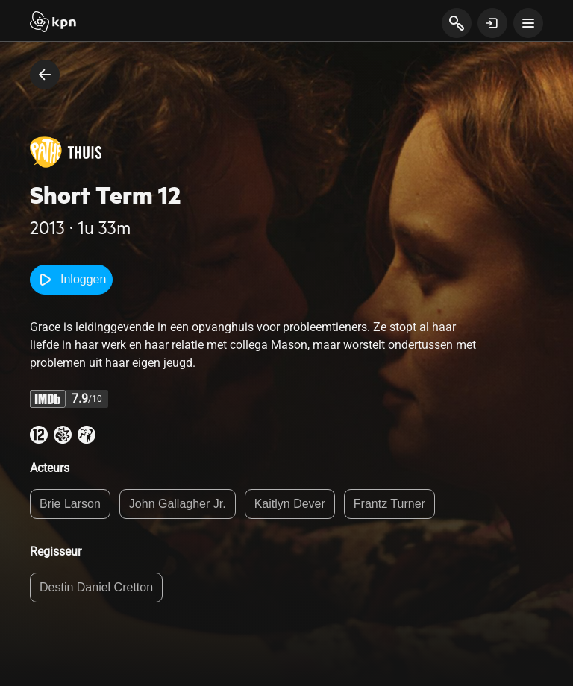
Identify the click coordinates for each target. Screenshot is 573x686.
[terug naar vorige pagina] (45, 74)
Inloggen (71, 279)
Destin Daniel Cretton (96, 587)
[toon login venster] (492, 23)
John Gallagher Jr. (177, 503)
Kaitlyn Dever (289, 503)
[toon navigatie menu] (528, 23)
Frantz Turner (389, 503)
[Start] (53, 23)
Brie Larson (70, 503)
